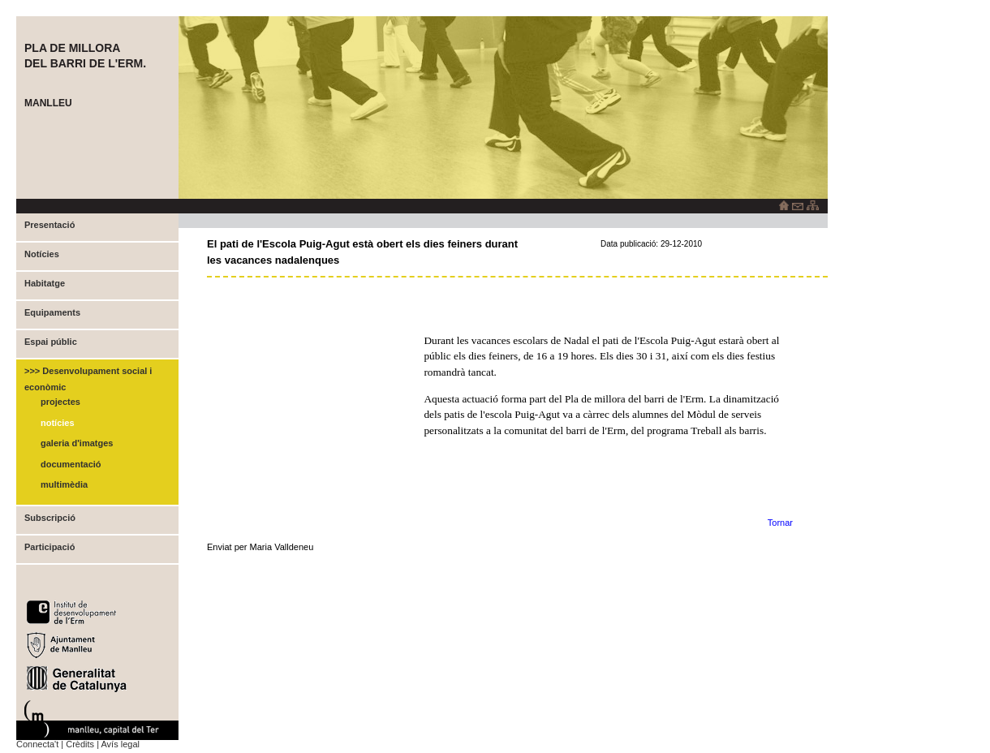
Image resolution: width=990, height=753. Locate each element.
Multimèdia (64, 484)
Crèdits (80, 744)
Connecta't (37, 744)
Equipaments (52, 312)
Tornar (780, 522)
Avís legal (120, 744)
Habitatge (44, 283)
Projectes (60, 402)
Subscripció (49, 518)
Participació (49, 547)
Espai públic (50, 341)
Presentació (49, 225)
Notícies (41, 254)
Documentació (71, 464)
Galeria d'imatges (77, 443)
